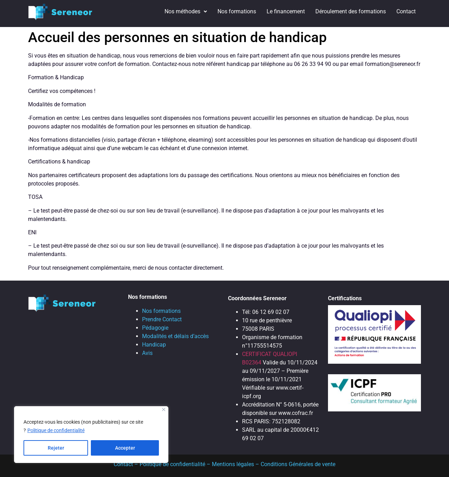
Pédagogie (155, 327)
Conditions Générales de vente (298, 464)
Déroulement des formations (350, 11)
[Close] (163, 409)
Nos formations (236, 11)
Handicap (154, 344)
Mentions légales (233, 464)
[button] (185, 12)
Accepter (125, 448)
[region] (91, 434)
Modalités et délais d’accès (175, 336)
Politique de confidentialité (56, 430)
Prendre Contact (162, 319)
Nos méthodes (186, 11)
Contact (406, 11)
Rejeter (56, 448)
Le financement (286, 11)
